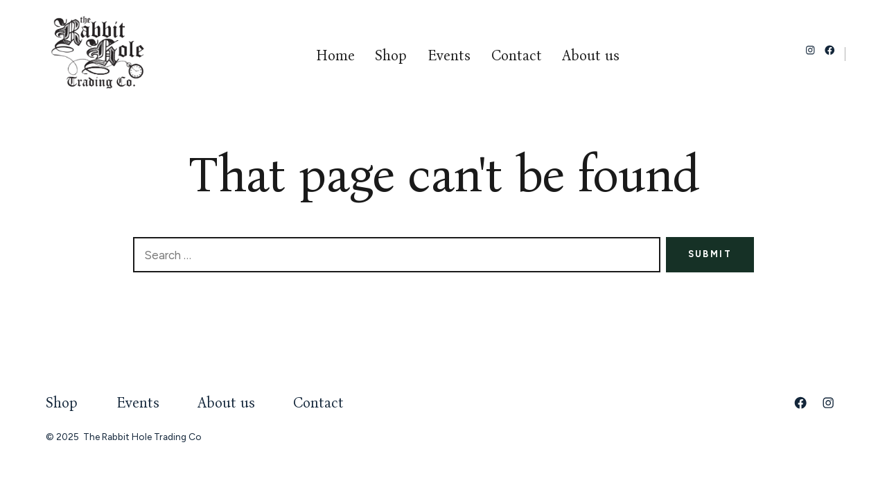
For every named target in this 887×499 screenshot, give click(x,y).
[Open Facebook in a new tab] (829, 50)
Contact (516, 55)
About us (591, 55)
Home (335, 55)
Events (449, 55)
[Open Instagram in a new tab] (810, 50)
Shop (391, 55)
